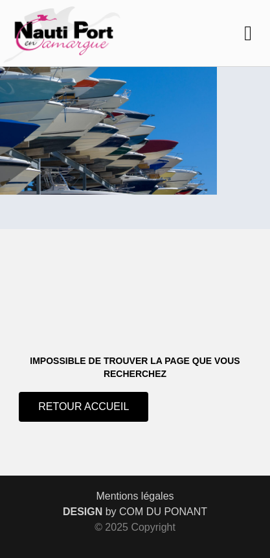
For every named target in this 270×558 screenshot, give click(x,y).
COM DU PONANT (163, 511)
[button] (248, 33)
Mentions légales (135, 496)
